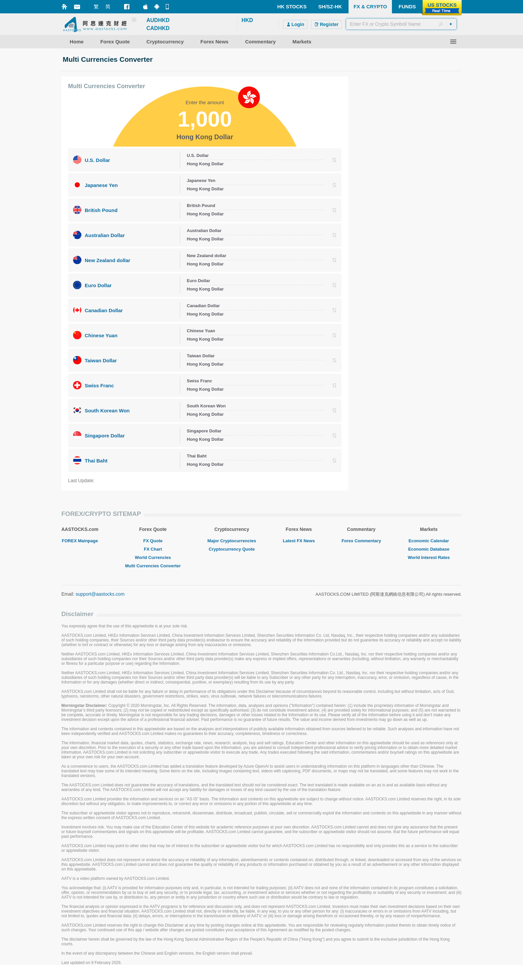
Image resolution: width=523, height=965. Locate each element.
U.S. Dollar (97, 160)
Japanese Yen (101, 185)
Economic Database (429, 549)
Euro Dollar (98, 285)
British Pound (101, 210)
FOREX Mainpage (80, 540)
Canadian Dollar (104, 310)
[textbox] (401, 24)
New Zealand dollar (107, 260)
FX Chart (153, 549)
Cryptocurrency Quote (232, 549)
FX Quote (153, 540)
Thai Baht (96, 460)
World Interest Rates (429, 557)
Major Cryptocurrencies (231, 540)
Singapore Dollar (105, 435)
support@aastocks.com (100, 594)
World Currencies (153, 557)
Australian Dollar (105, 235)
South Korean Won (107, 410)
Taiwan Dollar (101, 360)
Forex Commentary (361, 540)
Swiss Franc (99, 385)
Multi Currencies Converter (153, 565)
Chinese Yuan (101, 335)
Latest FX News (299, 540)
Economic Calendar (429, 540)
